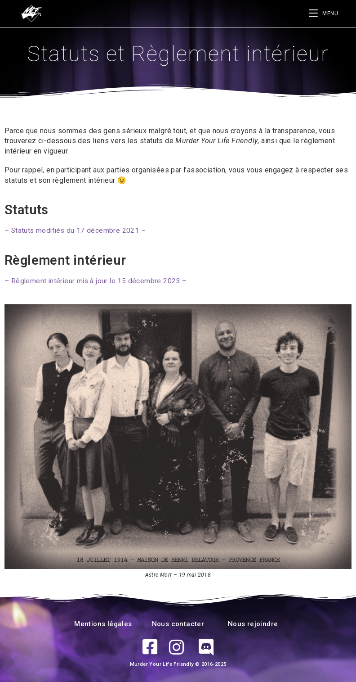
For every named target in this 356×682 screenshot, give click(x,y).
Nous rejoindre (253, 623)
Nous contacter (178, 623)
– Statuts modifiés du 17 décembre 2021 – (76, 230)
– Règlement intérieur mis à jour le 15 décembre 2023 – (97, 280)
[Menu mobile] (323, 13)
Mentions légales (103, 623)
